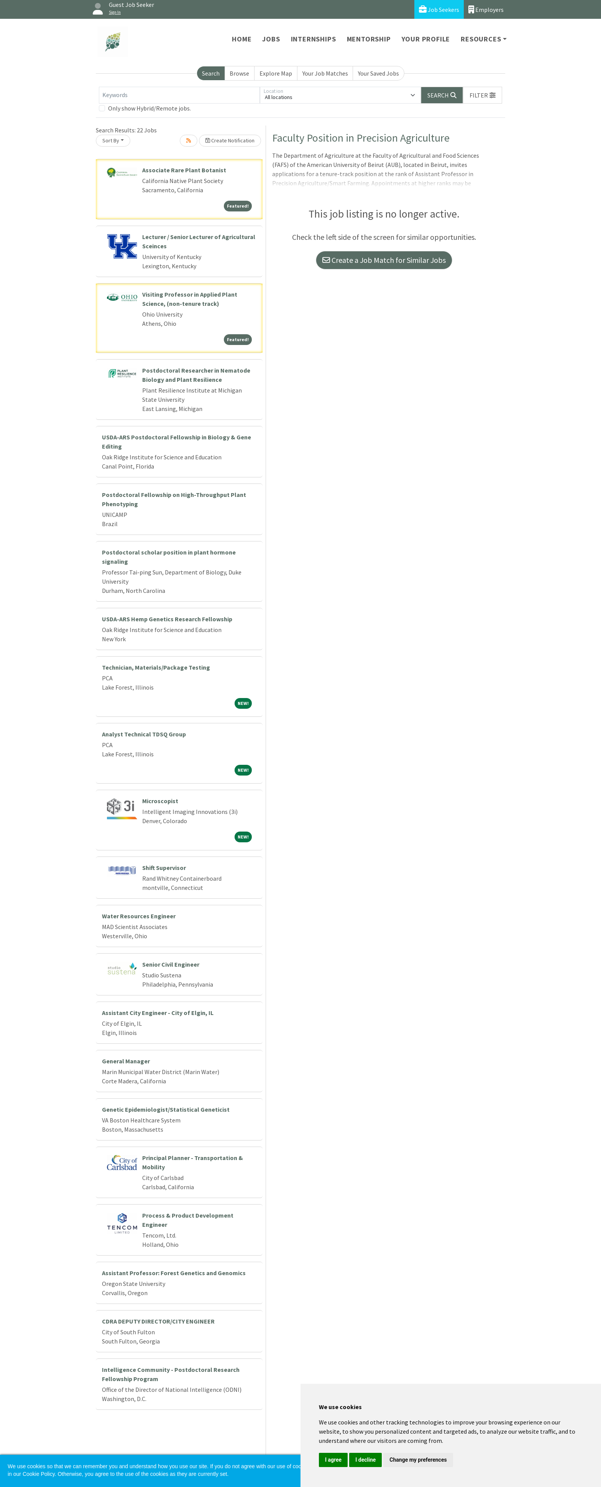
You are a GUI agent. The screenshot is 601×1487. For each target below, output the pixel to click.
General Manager (126, 1061)
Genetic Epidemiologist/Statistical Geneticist (166, 1109)
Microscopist (160, 801)
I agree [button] (333, 1460)
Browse (239, 73)
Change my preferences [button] (418, 1460)
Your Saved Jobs (378, 73)
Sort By (110, 140)
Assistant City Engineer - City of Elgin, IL (157, 1013)
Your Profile (426, 39)
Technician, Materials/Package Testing (156, 667)
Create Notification (230, 140)
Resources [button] (481, 39)
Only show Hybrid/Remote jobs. (149, 108)
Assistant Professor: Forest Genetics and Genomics (174, 1273)
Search (211, 73)
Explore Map (275, 73)
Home (241, 39)
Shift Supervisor (164, 867)
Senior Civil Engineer (170, 964)
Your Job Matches (325, 73)
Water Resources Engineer (139, 916)
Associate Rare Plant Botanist (184, 170)
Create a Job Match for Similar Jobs (384, 260)
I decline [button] (365, 1460)
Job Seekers (439, 9)
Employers (486, 9)
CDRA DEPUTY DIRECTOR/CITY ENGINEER (158, 1321)
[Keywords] (179, 95)
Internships (313, 39)
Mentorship (369, 39)
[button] (482, 95)
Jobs (271, 39)
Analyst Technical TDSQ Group (144, 734)
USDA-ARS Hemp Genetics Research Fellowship (167, 619)
